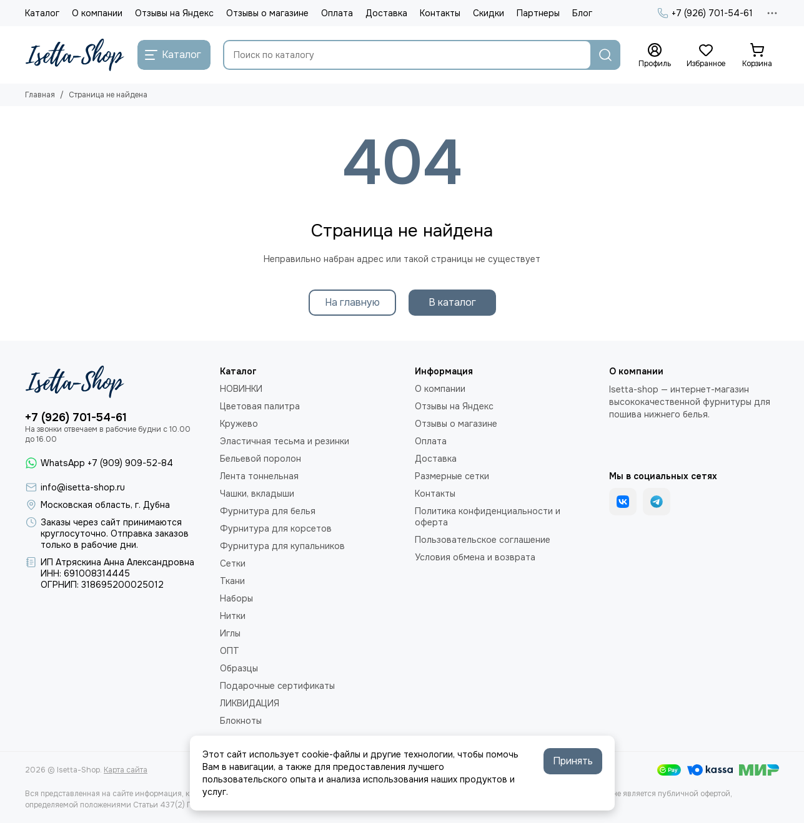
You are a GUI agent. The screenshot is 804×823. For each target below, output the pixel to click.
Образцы (239, 668)
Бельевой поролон (260, 458)
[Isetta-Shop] (75, 55)
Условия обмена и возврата (475, 557)
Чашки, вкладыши (257, 493)
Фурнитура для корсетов (276, 528)
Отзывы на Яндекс (174, 13)
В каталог (452, 302)
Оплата (337, 13)
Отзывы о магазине (267, 13)
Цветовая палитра (260, 406)
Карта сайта (125, 770)
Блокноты (241, 720)
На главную (352, 302)
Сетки (233, 563)
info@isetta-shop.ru (83, 487)
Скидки (488, 13)
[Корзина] (757, 55)
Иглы (230, 633)
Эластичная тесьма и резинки (284, 441)
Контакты (440, 13)
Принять (573, 760)
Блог (582, 13)
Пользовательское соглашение (482, 539)
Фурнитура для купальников (282, 546)
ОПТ (229, 650)
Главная (40, 95)
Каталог (42, 13)
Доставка (386, 13)
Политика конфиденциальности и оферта (487, 516)
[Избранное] (706, 55)
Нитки (233, 615)
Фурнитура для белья (267, 511)
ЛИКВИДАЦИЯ (249, 703)
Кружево (239, 423)
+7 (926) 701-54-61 (705, 13)
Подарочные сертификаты (277, 685)
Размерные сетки (452, 476)
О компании (97, 13)
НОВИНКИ (241, 388)
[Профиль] (655, 55)
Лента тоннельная (259, 476)
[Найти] (605, 55)
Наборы (236, 598)
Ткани (232, 581)
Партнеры (538, 13)
